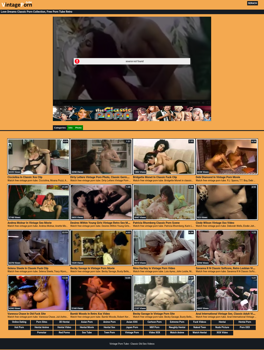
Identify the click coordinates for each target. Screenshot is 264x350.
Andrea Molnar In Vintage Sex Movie (30, 222)
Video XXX (154, 332)
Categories (60, 127)
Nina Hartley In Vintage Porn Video (154, 268)
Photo (78, 127)
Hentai (222, 322)
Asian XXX (132, 322)
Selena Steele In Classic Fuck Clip (28, 268)
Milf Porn (154, 327)
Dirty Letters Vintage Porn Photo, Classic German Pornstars (106, 177)
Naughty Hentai (177, 327)
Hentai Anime (42, 327)
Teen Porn (109, 332)
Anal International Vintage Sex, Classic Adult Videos (227, 313)
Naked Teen (199, 327)
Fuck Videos (199, 322)
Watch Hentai (200, 332)
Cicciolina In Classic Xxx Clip (25, 177)
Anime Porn (109, 322)
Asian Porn (87, 322)
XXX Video (222, 332)
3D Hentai (64, 322)
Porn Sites (41, 322)
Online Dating (19, 322)
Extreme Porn (177, 322)
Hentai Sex (109, 327)
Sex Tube (87, 332)
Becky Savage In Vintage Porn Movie (92, 268)
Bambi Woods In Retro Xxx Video (90, 313)
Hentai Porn (245, 322)
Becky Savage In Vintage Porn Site (154, 313)
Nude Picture (222, 327)
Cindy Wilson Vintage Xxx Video (215, 222)
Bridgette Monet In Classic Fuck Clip (155, 177)
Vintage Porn (132, 332)
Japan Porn (132, 327)
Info (70, 127)
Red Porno (64, 332)
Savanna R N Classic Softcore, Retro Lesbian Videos (227, 268)
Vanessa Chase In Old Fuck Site (27, 313)
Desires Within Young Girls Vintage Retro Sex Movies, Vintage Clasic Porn (114, 222)
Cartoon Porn (154, 322)
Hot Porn (19, 327)
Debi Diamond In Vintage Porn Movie (218, 177)
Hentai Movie (87, 327)
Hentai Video (64, 327)
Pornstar (41, 332)
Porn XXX (245, 327)
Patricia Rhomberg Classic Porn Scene (156, 222)
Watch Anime (177, 332)
